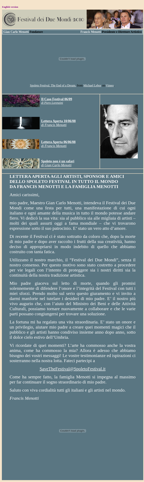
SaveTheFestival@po (73, 368)
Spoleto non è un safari (57, 161)
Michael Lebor (92, 85)
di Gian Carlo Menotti (56, 165)
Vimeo (110, 85)
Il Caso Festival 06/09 (56, 99)
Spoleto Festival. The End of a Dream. (53, 85)
